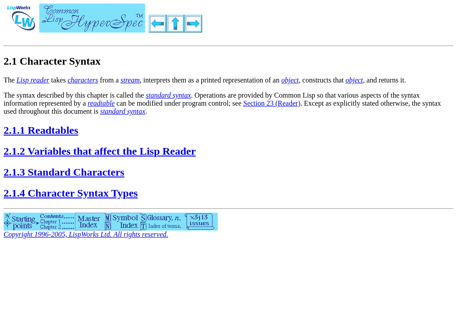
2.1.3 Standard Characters (64, 172)
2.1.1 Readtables (41, 130)
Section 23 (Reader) (271, 103)
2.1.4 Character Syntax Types (71, 193)
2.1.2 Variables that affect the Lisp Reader (100, 151)
